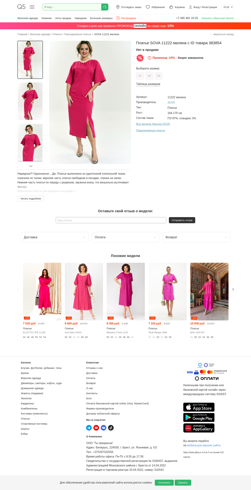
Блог (89, 398)
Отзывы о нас (94, 367)
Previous (18, 289)
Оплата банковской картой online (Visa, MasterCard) (117, 403)
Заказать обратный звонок (217, 18)
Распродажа (126, 18)
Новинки (46, 18)
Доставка (91, 372)
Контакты (91, 393)
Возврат (91, 383)
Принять (183, 482)
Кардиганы (27, 403)
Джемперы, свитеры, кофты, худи (41, 383)
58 (158, 75)
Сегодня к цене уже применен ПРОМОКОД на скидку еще (125, 25)
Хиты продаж (63, 18)
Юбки (24, 433)
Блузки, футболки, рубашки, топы (41, 367)
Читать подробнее (30, 198)
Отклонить (164, 482)
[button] (30, 39)
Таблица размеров (148, 84)
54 (140, 75)
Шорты (25, 428)
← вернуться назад (222, 34)
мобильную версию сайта (203, 445)
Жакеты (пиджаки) (32, 393)
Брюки (25, 372)
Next (233, 289)
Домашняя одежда (32, 388)
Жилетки (26, 398)
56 (149, 75)
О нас (89, 388)
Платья (25, 418)
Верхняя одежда (31, 378)
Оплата (90, 378)
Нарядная (81, 18)
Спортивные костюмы (34, 423)
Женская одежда (27, 18)
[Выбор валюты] (227, 7)
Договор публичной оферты (103, 413)
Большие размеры (101, 18)
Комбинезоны (29, 408)
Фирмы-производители (100, 408)
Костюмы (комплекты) (34, 413)
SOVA (171, 102)
